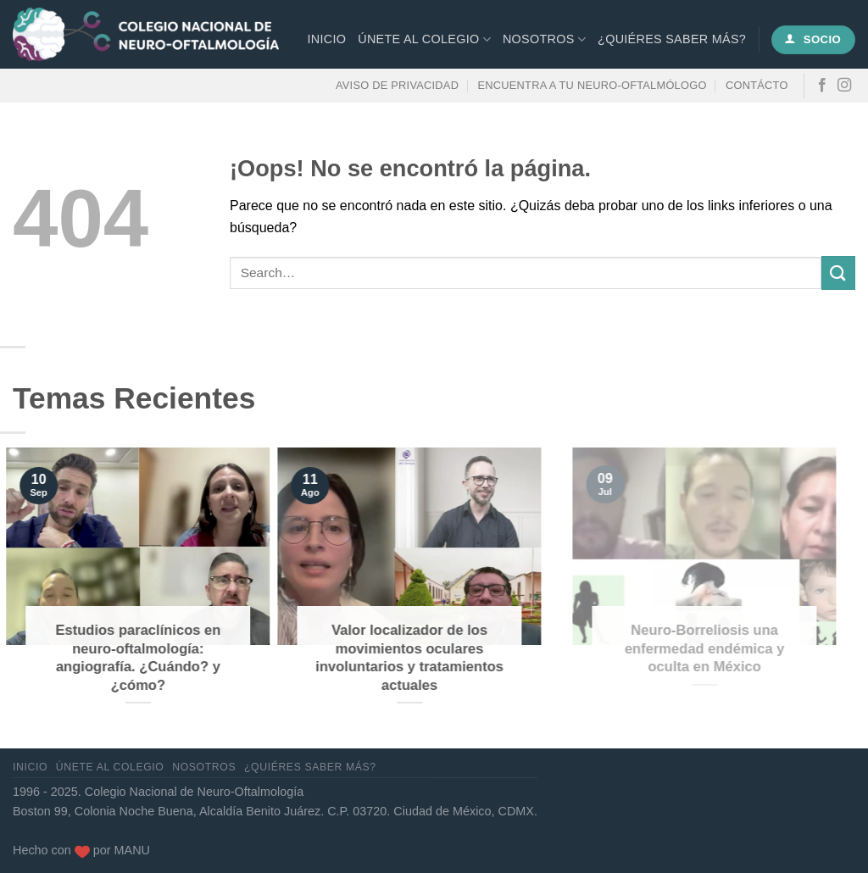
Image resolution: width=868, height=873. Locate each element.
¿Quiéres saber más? (672, 39)
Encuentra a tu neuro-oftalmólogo (592, 85)
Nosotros (544, 39)
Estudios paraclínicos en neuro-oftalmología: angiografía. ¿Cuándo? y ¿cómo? (121, 657)
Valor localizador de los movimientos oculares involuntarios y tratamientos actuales (412, 657)
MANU (132, 850)
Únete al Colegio (424, 39)
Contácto (757, 85)
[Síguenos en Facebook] (822, 85)
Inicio (327, 39)
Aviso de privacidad (397, 85)
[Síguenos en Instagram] (844, 85)
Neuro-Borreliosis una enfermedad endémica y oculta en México (744, 648)
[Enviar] (838, 272)
